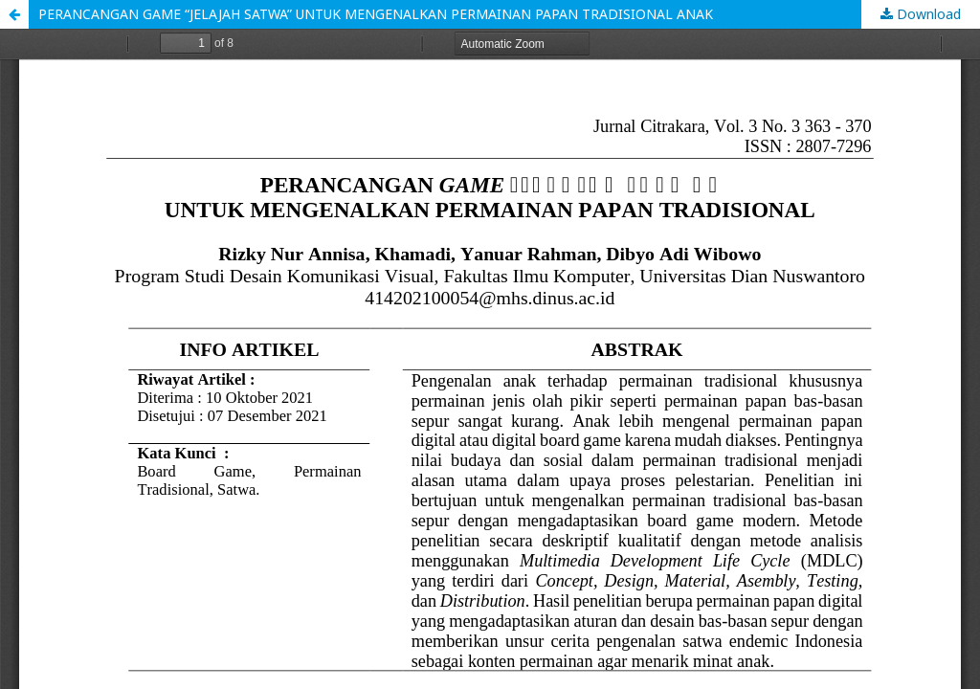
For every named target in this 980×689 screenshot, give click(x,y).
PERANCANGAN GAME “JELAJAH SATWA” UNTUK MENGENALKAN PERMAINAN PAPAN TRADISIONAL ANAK (375, 14)
